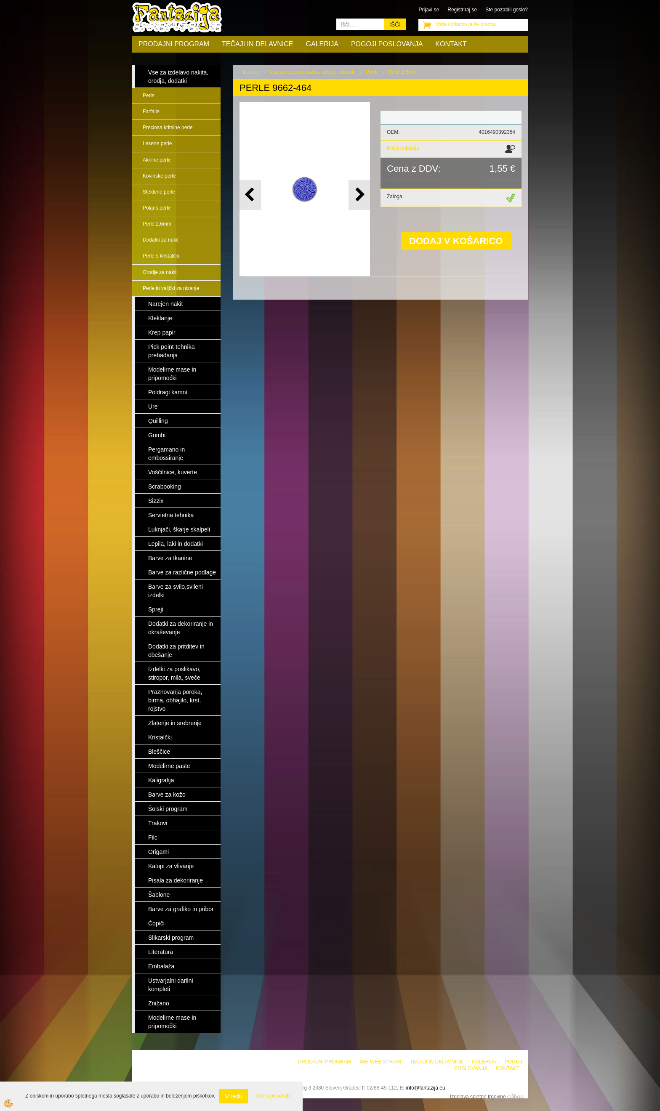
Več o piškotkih (273, 1096)
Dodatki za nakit (160, 240)
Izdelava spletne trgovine (478, 1097)
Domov (251, 72)
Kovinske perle (159, 176)
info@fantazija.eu (425, 1088)
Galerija (322, 44)
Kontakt (450, 44)
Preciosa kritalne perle (168, 127)
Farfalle (151, 111)
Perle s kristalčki (161, 256)
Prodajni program (173, 44)
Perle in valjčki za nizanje (171, 288)
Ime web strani (380, 1062)
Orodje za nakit (160, 272)
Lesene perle (157, 143)
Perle (148, 95)
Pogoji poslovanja (387, 44)
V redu (233, 1096)
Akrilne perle (157, 160)
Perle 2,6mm (157, 224)
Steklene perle (159, 192)
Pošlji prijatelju (403, 148)
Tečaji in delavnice (257, 44)
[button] (359, 195)
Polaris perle (157, 208)
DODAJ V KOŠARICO (456, 241)
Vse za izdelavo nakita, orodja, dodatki (312, 72)
